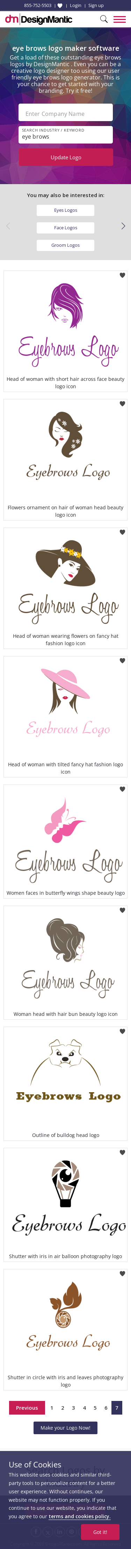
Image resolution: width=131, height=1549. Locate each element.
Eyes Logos (65, 210)
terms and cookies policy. (80, 1516)
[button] (123, 226)
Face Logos (65, 227)
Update (66, 157)
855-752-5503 (37, 5)
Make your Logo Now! (65, 1427)
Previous (27, 1407)
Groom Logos (65, 245)
